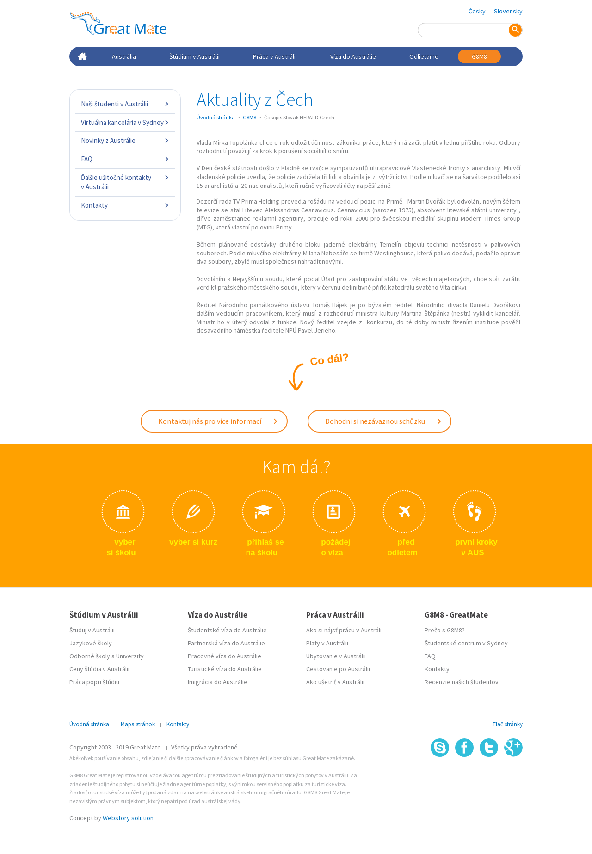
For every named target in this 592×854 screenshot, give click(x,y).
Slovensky (508, 11)
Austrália (124, 56)
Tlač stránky (508, 724)
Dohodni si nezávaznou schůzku (383, 421)
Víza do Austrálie (353, 56)
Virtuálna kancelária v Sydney (125, 122)
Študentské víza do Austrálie (227, 630)
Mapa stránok (138, 724)
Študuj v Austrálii (92, 630)
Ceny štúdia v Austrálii (99, 669)
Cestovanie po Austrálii (338, 669)
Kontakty (125, 205)
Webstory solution (128, 818)
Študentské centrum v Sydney (466, 643)
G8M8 (479, 56)
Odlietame (423, 56)
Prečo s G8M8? (445, 630)
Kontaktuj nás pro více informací (218, 421)
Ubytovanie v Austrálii (336, 656)
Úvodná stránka (216, 117)
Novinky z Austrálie (125, 140)
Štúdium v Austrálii (194, 56)
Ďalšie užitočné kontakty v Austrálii (125, 182)
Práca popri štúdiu (94, 682)
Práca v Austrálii (275, 56)
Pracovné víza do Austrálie (224, 656)
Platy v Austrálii (327, 643)
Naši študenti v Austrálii (125, 103)
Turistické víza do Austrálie (225, 669)
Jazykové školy (90, 643)
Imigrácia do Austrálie (217, 682)
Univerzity (130, 656)
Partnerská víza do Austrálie (226, 643)
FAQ (125, 159)
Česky (477, 11)
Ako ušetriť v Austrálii (335, 682)
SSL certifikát (489, 777)
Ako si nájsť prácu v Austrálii (344, 630)
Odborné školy (89, 656)
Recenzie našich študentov (462, 682)
